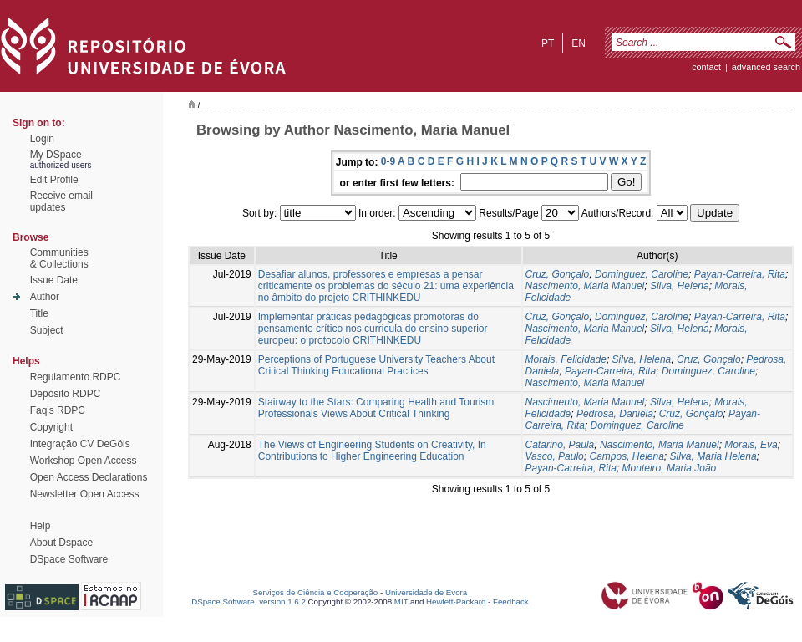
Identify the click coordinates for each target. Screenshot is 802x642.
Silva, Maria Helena (713, 456)
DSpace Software (69, 559)
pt (547, 43)
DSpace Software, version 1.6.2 (248, 601)
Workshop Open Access (83, 460)
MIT (401, 601)
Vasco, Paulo (554, 456)
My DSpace (56, 154)
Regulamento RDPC (75, 377)
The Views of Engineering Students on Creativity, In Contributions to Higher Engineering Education (372, 450)
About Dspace (61, 542)
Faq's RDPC (57, 410)
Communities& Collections (59, 258)
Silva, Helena (679, 286)
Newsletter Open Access (85, 494)
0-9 (388, 161)
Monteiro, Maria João (669, 468)
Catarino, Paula (560, 445)
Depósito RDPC (65, 394)
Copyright (51, 427)
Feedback (511, 601)
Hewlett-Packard (455, 601)
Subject (46, 330)
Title (39, 313)
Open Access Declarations (89, 477)
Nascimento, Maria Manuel (585, 286)
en (578, 43)
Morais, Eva (750, 445)
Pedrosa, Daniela (614, 414)
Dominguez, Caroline (641, 274)
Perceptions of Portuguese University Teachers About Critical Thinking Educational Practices (376, 365)
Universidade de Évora (426, 592)
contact (706, 67)
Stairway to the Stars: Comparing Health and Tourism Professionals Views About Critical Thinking (376, 408)
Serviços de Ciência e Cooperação (315, 592)
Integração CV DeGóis (80, 444)
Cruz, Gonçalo (557, 274)
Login (42, 139)
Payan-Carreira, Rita (739, 274)
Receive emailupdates (61, 201)
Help (40, 526)
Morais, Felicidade (566, 359)
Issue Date (54, 280)
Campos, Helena (626, 456)
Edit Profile (54, 180)
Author (44, 297)
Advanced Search (766, 67)
